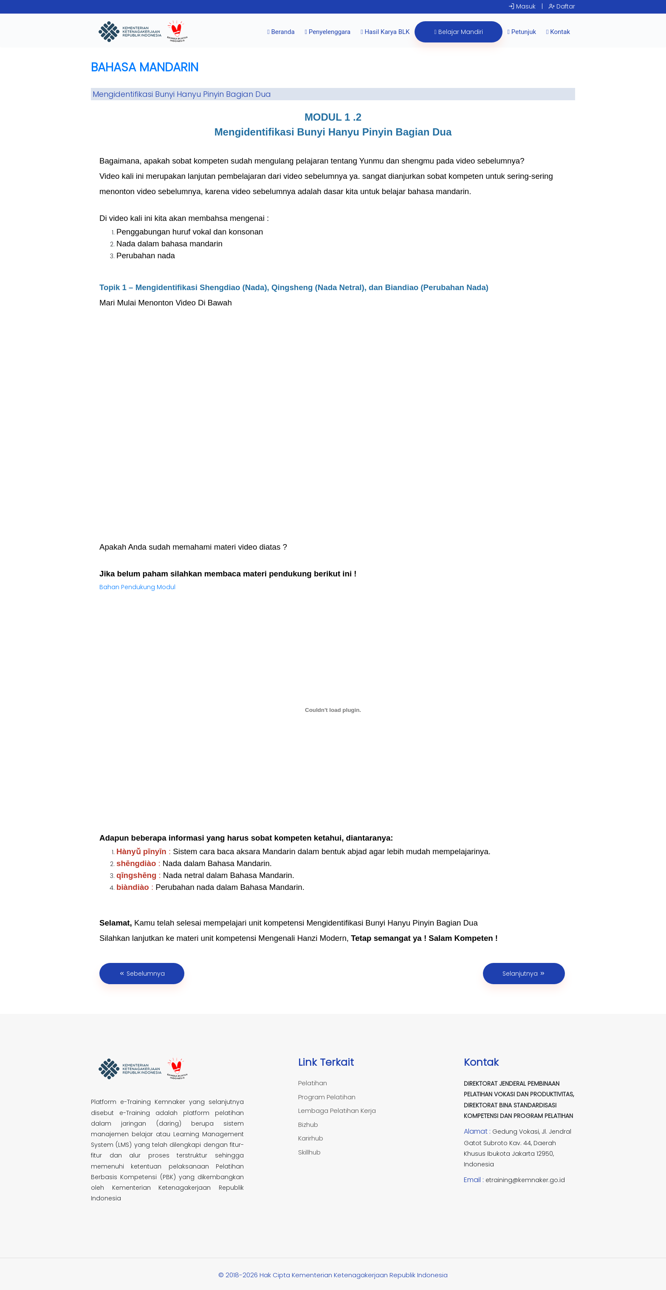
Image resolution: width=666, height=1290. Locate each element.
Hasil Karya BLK (385, 32)
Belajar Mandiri (458, 32)
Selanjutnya (523, 973)
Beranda (280, 32)
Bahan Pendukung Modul (137, 587)
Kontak (558, 32)
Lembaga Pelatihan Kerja (337, 1110)
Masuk (522, 6)
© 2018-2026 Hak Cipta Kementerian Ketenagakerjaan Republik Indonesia (333, 1274)
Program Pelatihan (327, 1096)
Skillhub (309, 1152)
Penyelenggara (328, 32)
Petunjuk (522, 32)
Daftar (562, 6)
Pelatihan (312, 1082)
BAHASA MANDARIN (144, 67)
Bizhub (308, 1124)
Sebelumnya (142, 973)
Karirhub (310, 1138)
